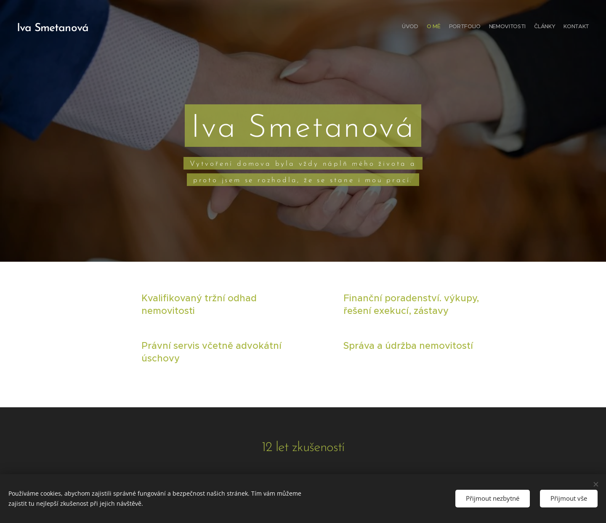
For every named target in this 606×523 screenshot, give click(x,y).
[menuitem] (548, 27)
